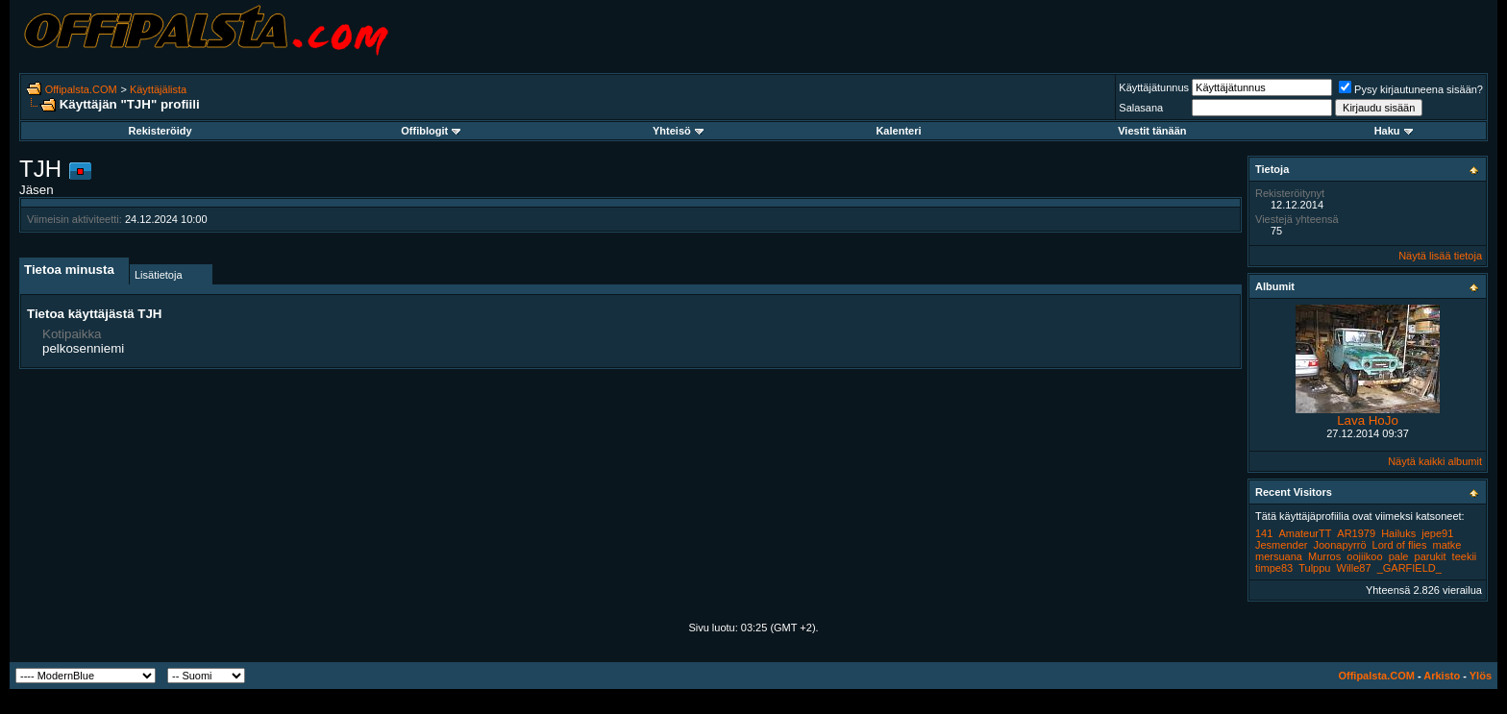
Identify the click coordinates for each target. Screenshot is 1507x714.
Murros (1324, 556)
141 (1263, 533)
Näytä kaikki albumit (1435, 461)
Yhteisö (678, 130)
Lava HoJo (1367, 420)
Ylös (1481, 675)
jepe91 (1437, 533)
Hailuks (1398, 533)
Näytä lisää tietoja (1440, 255)
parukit (1430, 556)
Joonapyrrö (1339, 545)
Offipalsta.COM (81, 89)
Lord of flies (1399, 545)
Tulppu (1314, 568)
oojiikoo (1364, 556)
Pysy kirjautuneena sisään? (1411, 89)
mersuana (1278, 556)
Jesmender (1281, 545)
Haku (1393, 130)
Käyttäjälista (158, 89)
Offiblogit (430, 130)
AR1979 (1356, 533)
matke (1447, 545)
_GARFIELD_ (1409, 568)
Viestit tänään (1152, 130)
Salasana (1141, 107)
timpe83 (1274, 568)
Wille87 (1354, 568)
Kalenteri (898, 130)
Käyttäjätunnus (1154, 87)
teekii (1464, 556)
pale (1399, 556)
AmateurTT (1304, 533)
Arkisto (1441, 675)
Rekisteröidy (160, 130)
